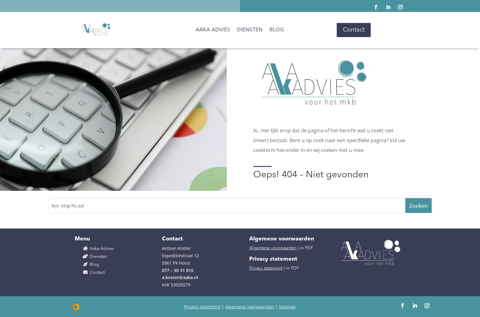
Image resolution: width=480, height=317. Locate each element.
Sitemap (287, 307)
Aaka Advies (213, 30)
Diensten (250, 30)
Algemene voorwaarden (273, 248)
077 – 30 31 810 (177, 270)
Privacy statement (266, 268)
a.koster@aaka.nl (180, 277)
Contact (354, 30)
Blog (276, 30)
